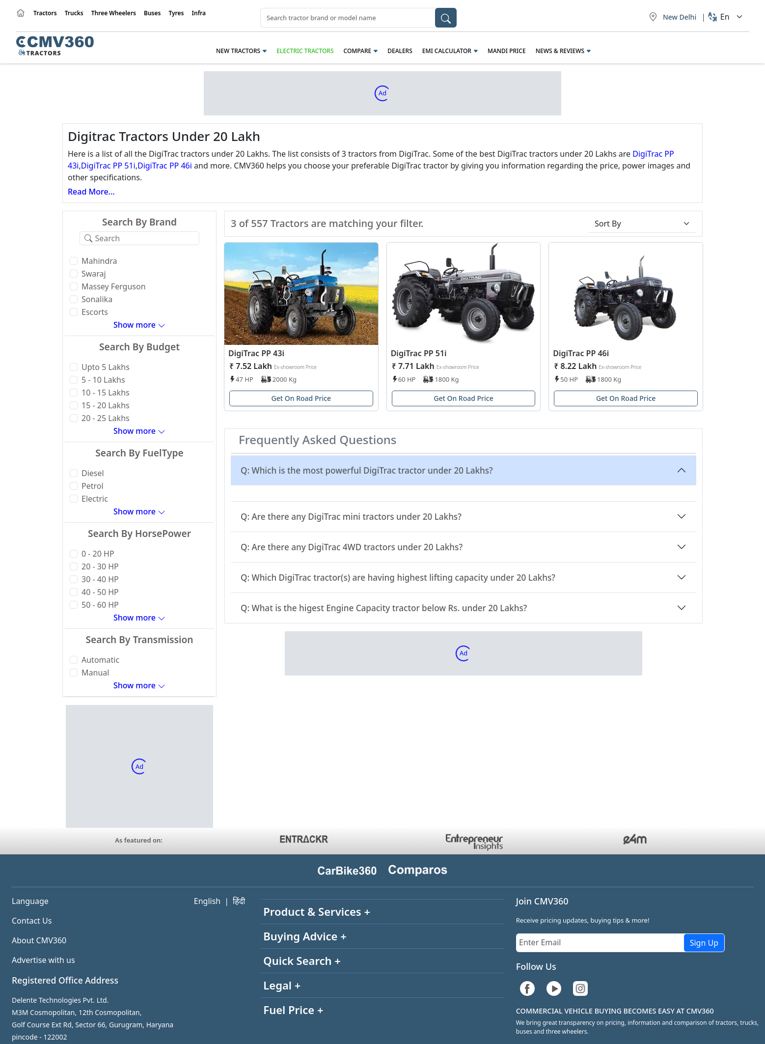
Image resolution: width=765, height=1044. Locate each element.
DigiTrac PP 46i (164, 165)
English (207, 901)
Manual (95, 672)
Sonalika (97, 299)
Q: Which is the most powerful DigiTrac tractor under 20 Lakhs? (367, 470)
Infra (199, 13)
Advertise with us (43, 960)
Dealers (399, 51)
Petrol (93, 485)
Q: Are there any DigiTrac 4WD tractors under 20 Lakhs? (352, 547)
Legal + (282, 985)
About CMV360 (39, 940)
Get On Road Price (301, 398)
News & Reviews (560, 51)
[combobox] (358, 18)
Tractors (45, 13)
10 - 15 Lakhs (106, 392)
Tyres (176, 13)
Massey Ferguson (114, 286)
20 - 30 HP (100, 566)
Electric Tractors (304, 51)
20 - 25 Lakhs (106, 418)
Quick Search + (302, 960)
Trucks (74, 13)
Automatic (100, 659)
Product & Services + (316, 911)
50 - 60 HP (100, 604)
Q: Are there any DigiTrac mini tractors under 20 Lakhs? (351, 516)
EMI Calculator (446, 51)
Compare (358, 51)
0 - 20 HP (98, 553)
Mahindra (99, 260)
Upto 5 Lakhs (106, 367)
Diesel (93, 473)
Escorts (95, 312)
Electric (95, 498)
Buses (152, 13)
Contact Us (32, 920)
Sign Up (704, 942)
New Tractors (238, 51)
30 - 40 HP (100, 579)
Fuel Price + (293, 1009)
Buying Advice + (304, 936)
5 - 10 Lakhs (103, 379)
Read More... (91, 191)
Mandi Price (507, 51)
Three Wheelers (113, 13)
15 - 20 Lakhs (106, 405)
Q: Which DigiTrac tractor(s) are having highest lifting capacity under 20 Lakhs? (398, 577)
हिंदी (239, 901)
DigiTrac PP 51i (108, 165)
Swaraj (94, 273)
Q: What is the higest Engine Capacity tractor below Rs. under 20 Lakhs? (384, 608)
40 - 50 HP (100, 592)
